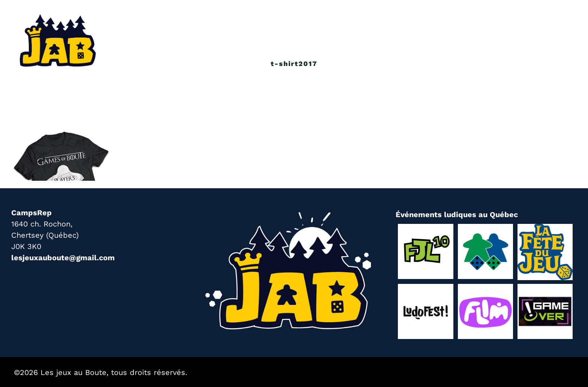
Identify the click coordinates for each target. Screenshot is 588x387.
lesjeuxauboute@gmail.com (63, 257)
